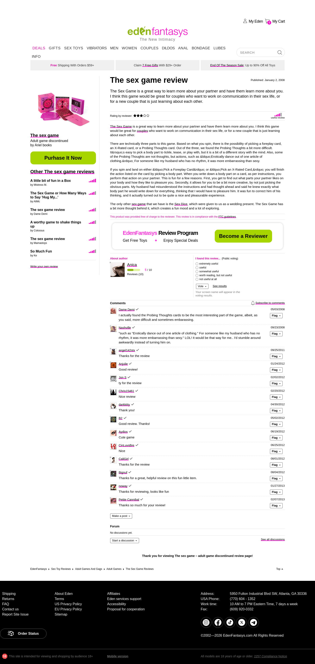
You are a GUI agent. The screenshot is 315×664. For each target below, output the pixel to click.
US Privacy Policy (68, 604)
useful (202, 267)
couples (142, 130)
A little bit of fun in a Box (50, 180)
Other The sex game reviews (62, 171)
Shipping (9, 593)
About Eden (64, 593)
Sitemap (61, 614)
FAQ (5, 604)
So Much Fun (41, 251)
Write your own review (44, 266)
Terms (59, 599)
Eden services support (124, 599)
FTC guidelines (227, 216)
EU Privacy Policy (68, 609)
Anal (183, 48)
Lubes (219, 48)
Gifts (55, 48)
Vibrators (97, 48)
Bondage (201, 48)
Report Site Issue (15, 614)
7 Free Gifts (150, 65)
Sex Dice (180, 204)
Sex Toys (73, 48)
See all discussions (273, 539)
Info (36, 57)
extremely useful (208, 263)
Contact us (10, 609)
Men (114, 48)
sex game (139, 204)
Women (129, 48)
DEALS (39, 48)
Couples (149, 48)
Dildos (168, 48)
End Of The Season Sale (227, 65)
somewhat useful (209, 271)
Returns (8, 599)
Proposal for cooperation (126, 609)
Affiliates (113, 593)
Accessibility (116, 604)
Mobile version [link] (117, 656)
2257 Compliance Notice (270, 656)
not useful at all (208, 279)
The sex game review (47, 210)
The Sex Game (121, 126)
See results (220, 286)
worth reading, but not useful (215, 275)
